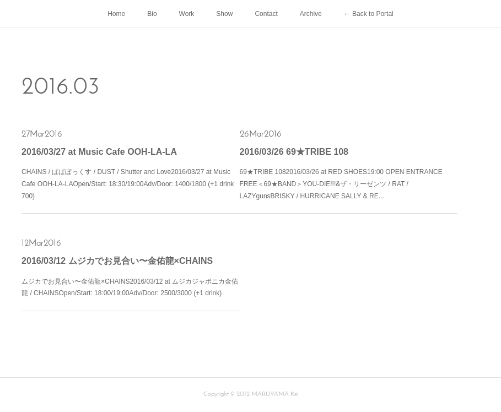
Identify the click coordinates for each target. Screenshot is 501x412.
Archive (311, 14)
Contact (266, 14)
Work (187, 14)
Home (116, 14)
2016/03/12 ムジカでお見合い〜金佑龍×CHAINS (117, 260)
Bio (152, 14)
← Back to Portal (369, 14)
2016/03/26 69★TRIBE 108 (294, 151)
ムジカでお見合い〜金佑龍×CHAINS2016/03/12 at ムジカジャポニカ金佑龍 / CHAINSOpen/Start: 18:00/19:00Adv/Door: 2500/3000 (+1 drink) (129, 287)
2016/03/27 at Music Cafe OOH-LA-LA (99, 151)
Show (224, 14)
